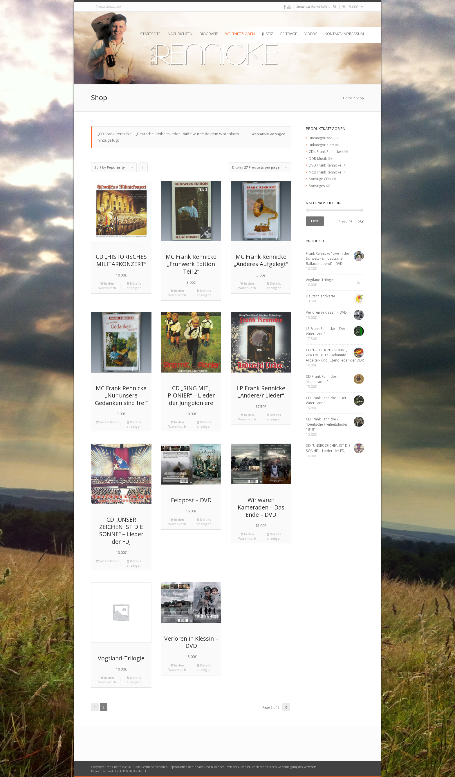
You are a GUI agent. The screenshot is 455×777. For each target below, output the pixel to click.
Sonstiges (317, 185)
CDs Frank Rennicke (325, 151)
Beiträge (288, 33)
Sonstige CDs (320, 178)
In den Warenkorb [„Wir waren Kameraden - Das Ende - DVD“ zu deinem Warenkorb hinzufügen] (247, 536)
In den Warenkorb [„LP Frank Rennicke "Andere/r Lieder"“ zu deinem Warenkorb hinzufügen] (247, 417)
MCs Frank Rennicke (325, 172)
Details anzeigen (134, 285)
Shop (360, 98)
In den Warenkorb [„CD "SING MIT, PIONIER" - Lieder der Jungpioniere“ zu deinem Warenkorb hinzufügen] (177, 424)
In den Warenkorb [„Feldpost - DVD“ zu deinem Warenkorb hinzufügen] (177, 521)
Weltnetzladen (240, 33)
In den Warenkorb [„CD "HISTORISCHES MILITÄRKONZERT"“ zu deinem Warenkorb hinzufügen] (107, 285)
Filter (315, 221)
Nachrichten (180, 33)
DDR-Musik (318, 158)
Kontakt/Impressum (344, 33)
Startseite (150, 33)
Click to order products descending (143, 168)
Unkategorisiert (321, 144)
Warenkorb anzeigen (268, 134)
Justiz (267, 33)
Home (348, 98)
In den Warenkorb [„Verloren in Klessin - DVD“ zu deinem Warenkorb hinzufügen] (177, 667)
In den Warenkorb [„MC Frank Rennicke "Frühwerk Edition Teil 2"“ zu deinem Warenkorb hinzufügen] (177, 292)
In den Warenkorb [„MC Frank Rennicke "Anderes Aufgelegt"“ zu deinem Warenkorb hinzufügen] (247, 285)
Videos (310, 33)
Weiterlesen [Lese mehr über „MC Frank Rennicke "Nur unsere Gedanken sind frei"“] (107, 422)
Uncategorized (321, 137)
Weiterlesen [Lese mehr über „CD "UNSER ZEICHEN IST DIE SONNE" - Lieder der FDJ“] (107, 561)
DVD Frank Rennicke (325, 165)
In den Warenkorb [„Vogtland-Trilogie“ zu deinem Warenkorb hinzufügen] (107, 679)
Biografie (209, 33)
